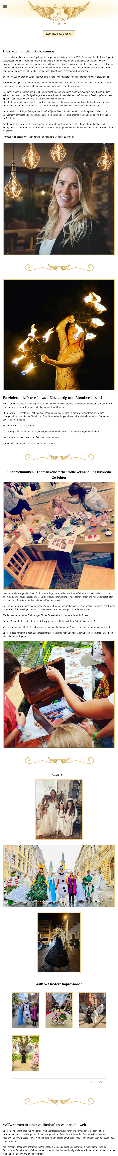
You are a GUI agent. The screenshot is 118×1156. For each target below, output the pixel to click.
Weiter (102, 1081)
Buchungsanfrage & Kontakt (59, 33)
